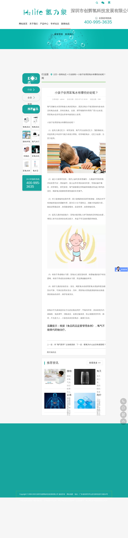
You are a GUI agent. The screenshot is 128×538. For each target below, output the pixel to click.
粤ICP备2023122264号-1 (67, 500)
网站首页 (23, 24)
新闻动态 (65, 26)
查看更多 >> (95, 363)
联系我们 (69, 34)
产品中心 (44, 24)
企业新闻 (31, 100)
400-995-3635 (123, 401)
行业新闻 (31, 93)
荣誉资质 (58, 34)
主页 (55, 74)
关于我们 (33, 24)
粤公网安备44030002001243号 (96, 500)
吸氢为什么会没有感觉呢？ (95, 344)
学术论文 (55, 24)
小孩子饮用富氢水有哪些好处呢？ (92, 74)
